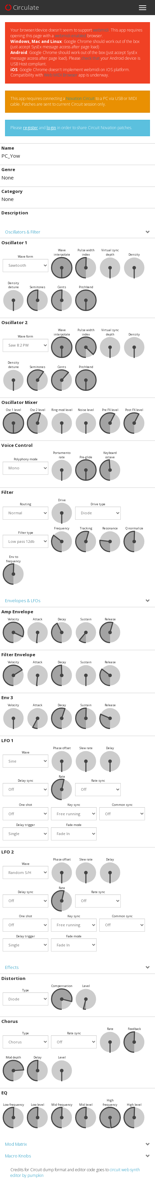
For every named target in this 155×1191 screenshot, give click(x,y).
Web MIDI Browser (61, 75)
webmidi (101, 30)
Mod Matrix (16, 1144)
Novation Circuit (80, 98)
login (51, 128)
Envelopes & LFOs (22, 601)
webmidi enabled (70, 36)
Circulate (22, 7)
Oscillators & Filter (22, 232)
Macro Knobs (18, 1156)
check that (91, 58)
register (30, 128)
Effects (11, 967)
